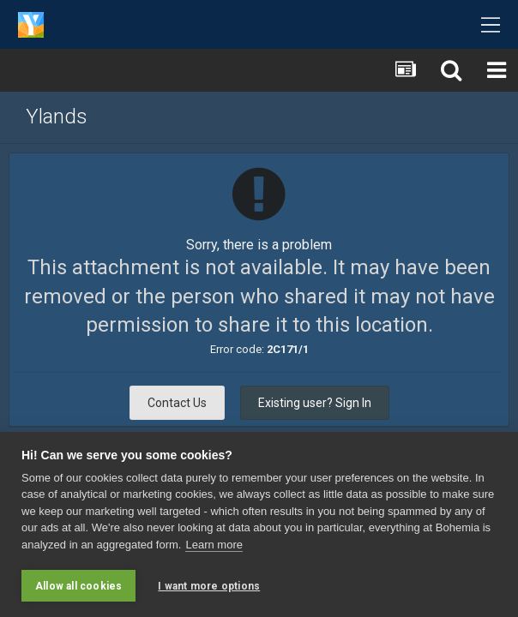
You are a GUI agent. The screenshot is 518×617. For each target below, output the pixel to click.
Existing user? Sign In (314, 403)
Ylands (56, 117)
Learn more (213, 544)
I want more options (209, 586)
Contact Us (177, 403)
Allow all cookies (78, 586)
